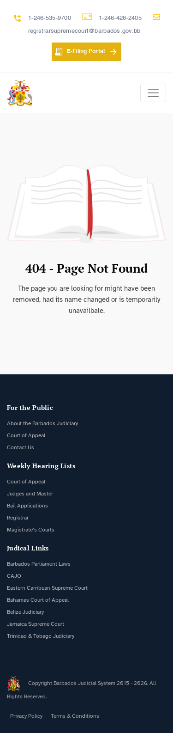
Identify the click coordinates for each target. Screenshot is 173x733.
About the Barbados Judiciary (42, 423)
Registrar (18, 517)
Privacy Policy (26, 716)
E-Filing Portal (86, 51)
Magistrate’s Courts (30, 529)
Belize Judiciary (25, 612)
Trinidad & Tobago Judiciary (40, 636)
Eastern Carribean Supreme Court (47, 588)
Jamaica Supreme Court (35, 624)
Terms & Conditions (75, 716)
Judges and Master (30, 493)
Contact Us (20, 447)
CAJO (14, 576)
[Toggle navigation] (153, 93)
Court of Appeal (26, 435)
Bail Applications (27, 505)
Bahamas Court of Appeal (38, 600)
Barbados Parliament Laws (39, 564)
